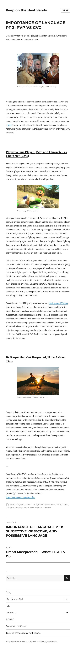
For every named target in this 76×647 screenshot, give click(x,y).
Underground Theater (58, 303)
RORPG (10, 619)
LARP (34, 504)
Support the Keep (16, 626)
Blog (8, 592)
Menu (65, 10)
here (10, 125)
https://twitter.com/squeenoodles (20, 497)
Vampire (10, 507)
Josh (12, 504)
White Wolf (29, 507)
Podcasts (11, 612)
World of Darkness (46, 504)
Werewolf (18, 507)
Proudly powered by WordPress (43, 642)
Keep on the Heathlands (26, 10)
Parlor (65, 504)
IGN (8, 606)
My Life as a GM (14, 599)
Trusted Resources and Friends (23, 633)
